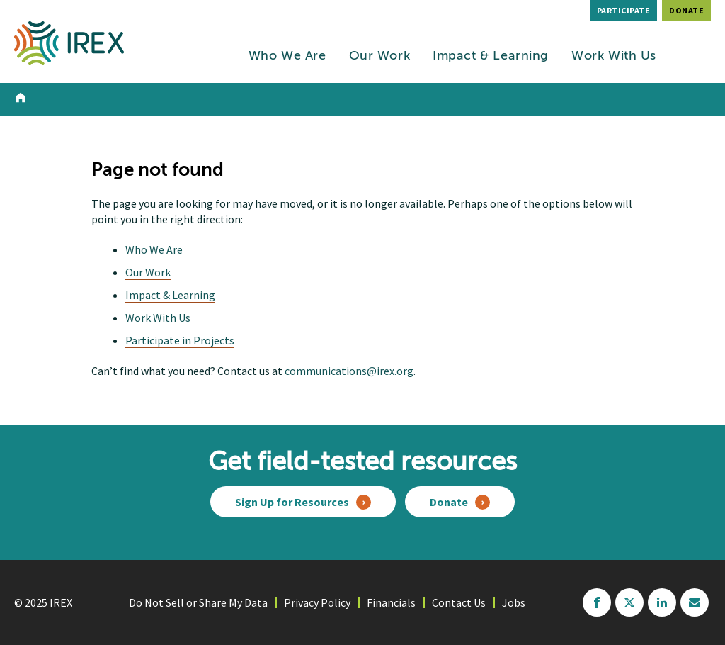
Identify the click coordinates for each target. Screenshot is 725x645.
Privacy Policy (317, 602)
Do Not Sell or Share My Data (198, 602)
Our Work (380, 56)
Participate (624, 10)
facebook (597, 602)
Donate (686, 10)
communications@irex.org (349, 371)
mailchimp (694, 602)
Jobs (513, 602)
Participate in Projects (179, 340)
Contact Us (459, 602)
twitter (629, 602)
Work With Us (613, 56)
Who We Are (287, 56)
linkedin (662, 602)
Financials (391, 602)
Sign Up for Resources (292, 502)
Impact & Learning (491, 56)
